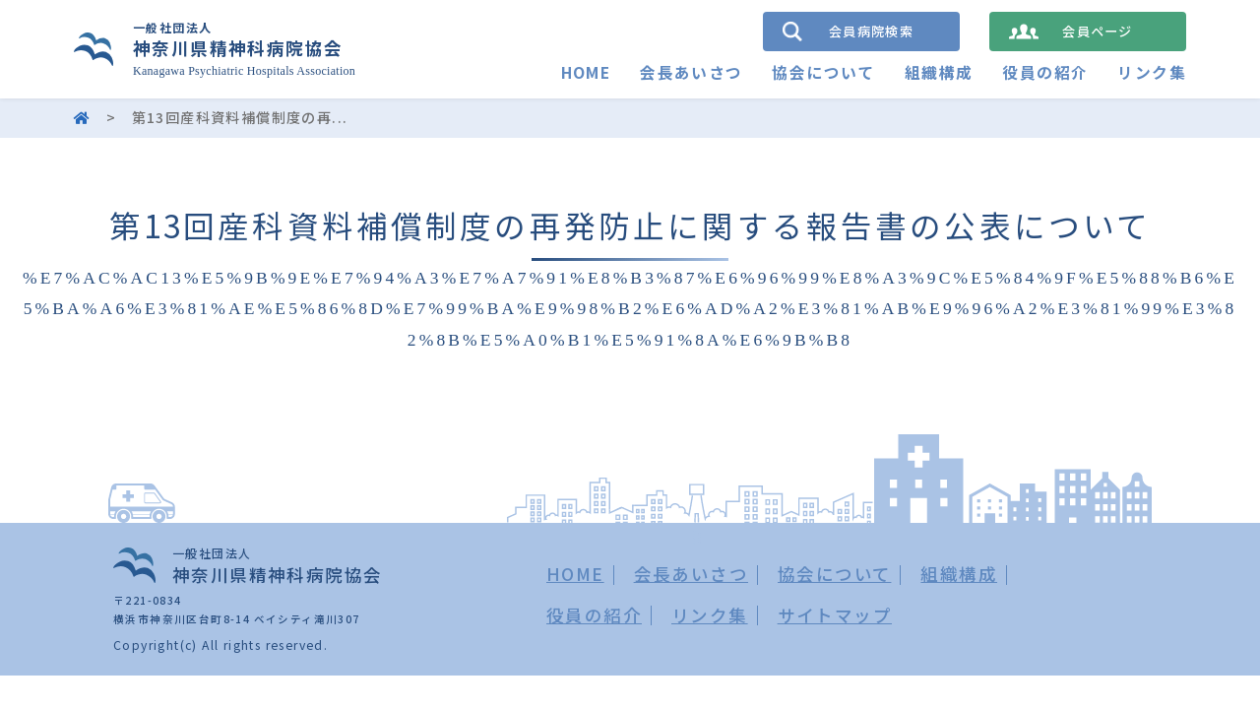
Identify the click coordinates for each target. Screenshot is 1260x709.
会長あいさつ (691, 72)
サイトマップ (835, 615)
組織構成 (939, 72)
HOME (585, 72)
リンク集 (1151, 72)
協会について (823, 72)
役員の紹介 (1045, 72)
